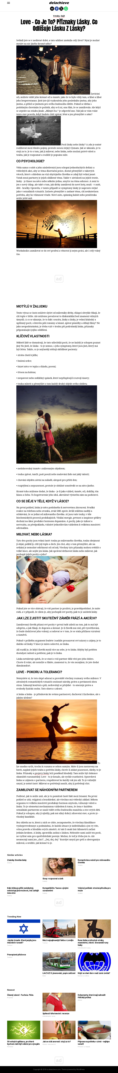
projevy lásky (42, 773)
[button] (8, 3)
